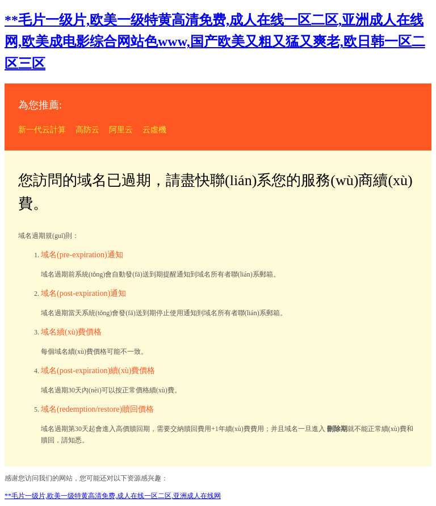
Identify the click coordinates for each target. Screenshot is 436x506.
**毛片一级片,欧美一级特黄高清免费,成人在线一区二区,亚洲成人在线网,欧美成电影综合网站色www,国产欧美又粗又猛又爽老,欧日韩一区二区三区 (215, 41)
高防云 (87, 130)
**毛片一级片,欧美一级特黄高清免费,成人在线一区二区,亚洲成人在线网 (113, 496)
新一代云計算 (42, 130)
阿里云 (121, 130)
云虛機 (154, 130)
